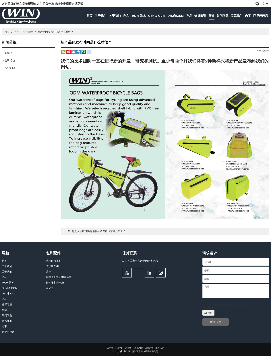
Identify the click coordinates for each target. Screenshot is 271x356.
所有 (16, 31)
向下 (248, 16)
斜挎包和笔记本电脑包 (58, 277)
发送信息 (215, 322)
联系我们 (237, 16)
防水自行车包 (53, 260)
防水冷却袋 (52, 266)
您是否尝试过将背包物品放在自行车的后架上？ (98, 231)
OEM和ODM (175, 16)
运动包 (50, 288)
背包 (48, 271)
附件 (208, 312)
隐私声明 (149, 347)
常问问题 (223, 16)
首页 (89, 16)
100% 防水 (138, 16)
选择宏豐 (200, 16)
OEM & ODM (156, 16)
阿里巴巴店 (260, 16)
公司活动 (28, 31)
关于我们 (101, 16)
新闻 (211, 16)
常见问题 (138, 347)
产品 (126, 16)
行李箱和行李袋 (55, 282)
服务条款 (159, 347)
